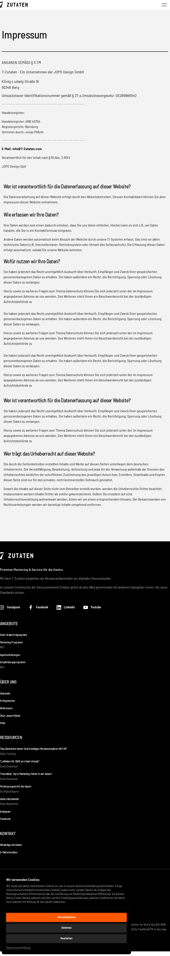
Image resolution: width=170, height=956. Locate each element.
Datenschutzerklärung (18, 947)
